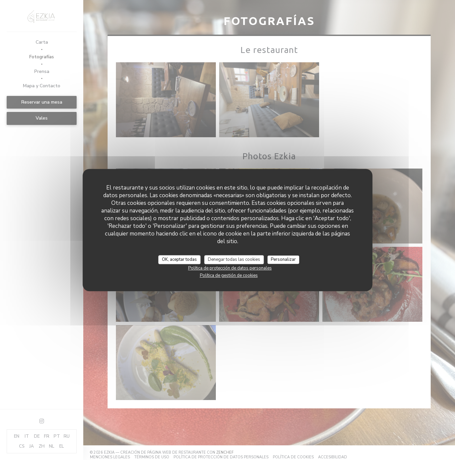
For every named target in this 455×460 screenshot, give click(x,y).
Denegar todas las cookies (234, 259)
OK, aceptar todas (179, 259)
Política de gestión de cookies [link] (229, 275)
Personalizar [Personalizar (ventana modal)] (283, 259)
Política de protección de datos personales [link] (230, 268)
